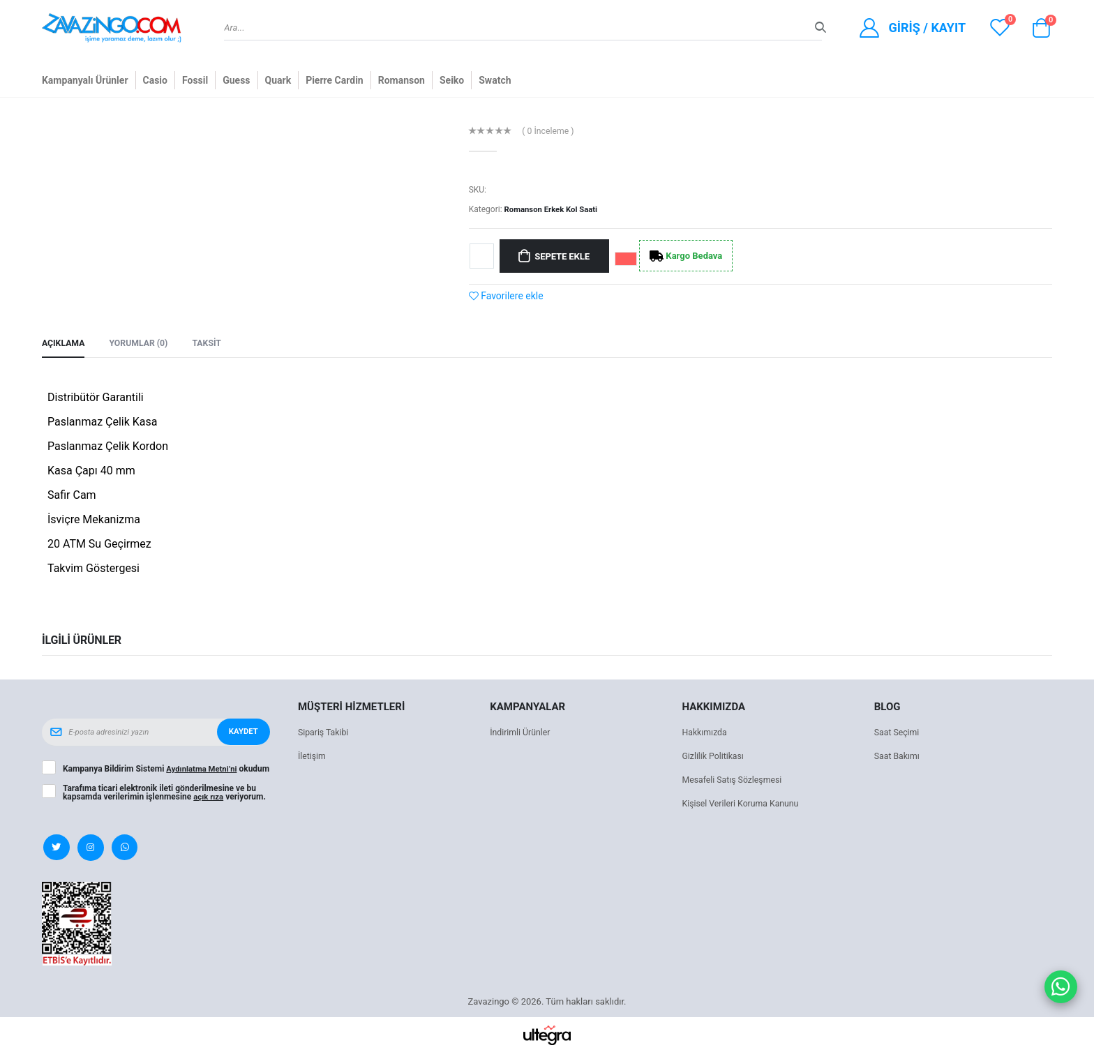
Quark (278, 80)
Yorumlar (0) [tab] (143, 343)
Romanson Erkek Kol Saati (554, 209)
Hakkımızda (706, 733)
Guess (236, 80)
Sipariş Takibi (325, 733)
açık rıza (209, 802)
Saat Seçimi (898, 733)
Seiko (452, 80)
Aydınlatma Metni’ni (203, 766)
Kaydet (242, 733)
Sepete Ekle (565, 256)
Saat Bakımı (898, 757)
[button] (1041, 31)
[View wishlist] (1000, 27)
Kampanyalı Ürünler (85, 80)
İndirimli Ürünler (521, 733)
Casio (155, 80)
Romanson (401, 80)
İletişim (312, 757)
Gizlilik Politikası (715, 757)
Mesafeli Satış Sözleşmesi (735, 781)
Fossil (195, 80)
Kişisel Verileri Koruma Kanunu (744, 804)
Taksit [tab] (213, 343)
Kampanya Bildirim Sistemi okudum (152, 770)
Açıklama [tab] (64, 343)
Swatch (495, 80)
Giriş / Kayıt (927, 27)
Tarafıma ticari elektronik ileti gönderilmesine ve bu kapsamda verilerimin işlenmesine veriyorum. (165, 798)
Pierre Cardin (335, 80)
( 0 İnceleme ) (550, 131)
